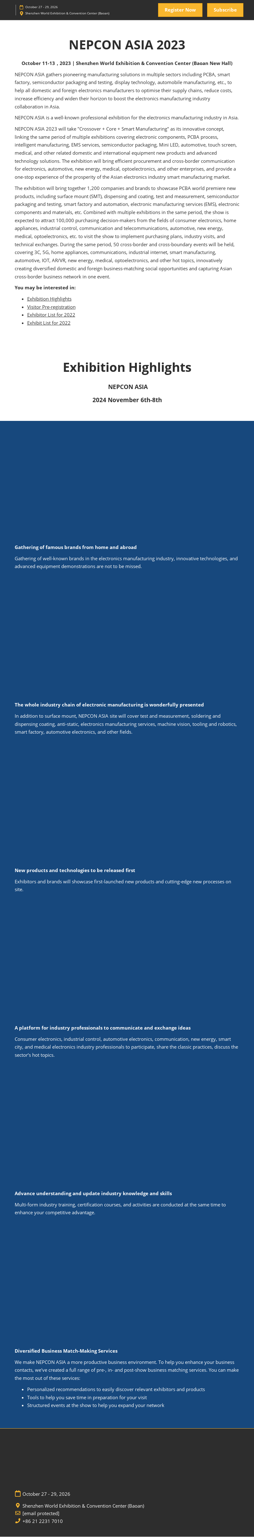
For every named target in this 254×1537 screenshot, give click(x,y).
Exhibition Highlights (49, 299)
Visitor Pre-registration (51, 307)
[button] (180, 10)
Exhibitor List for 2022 (51, 315)
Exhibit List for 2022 (49, 323)
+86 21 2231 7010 (42, 1522)
